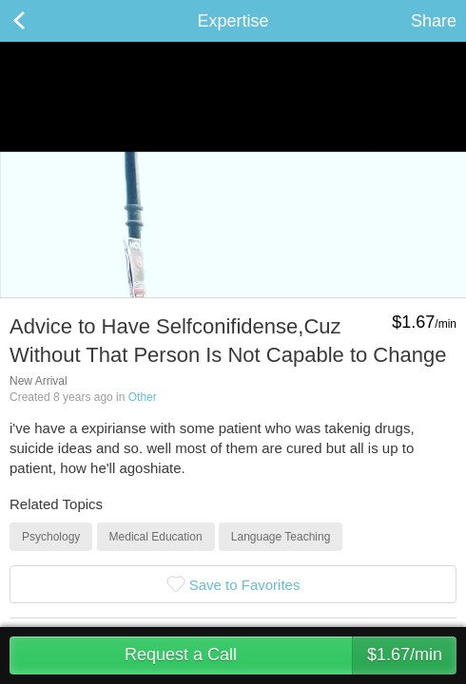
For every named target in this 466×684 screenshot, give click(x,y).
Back (38, 21)
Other (142, 397)
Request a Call (290, 655)
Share (433, 20)
